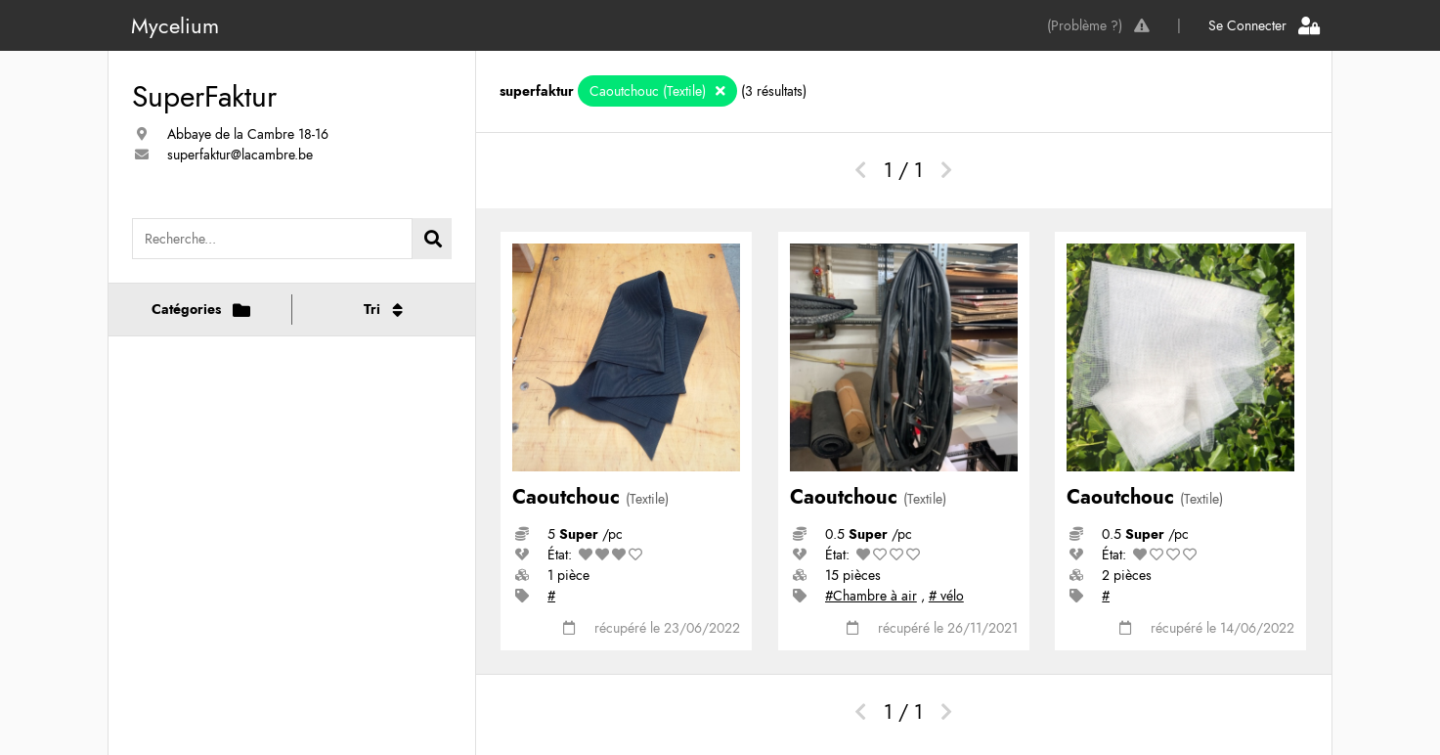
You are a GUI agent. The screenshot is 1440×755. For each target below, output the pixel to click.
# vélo (946, 595)
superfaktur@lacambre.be (240, 154)
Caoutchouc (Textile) (649, 91)
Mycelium (175, 25)
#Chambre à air (871, 595)
